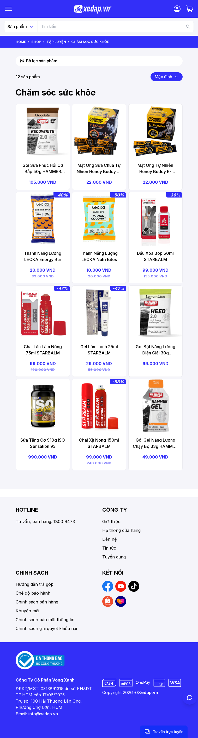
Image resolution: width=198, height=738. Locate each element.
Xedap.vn (148, 692)
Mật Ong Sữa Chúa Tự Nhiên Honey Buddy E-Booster (99, 169)
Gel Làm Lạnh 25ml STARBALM (99, 349)
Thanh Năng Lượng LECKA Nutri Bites (99, 256)
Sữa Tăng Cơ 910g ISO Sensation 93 (42, 443)
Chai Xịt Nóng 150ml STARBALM (99, 443)
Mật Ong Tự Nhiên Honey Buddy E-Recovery (155, 169)
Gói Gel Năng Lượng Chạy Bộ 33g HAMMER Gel (155, 443)
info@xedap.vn (43, 713)
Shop (36, 42)
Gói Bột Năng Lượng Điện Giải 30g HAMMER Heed (155, 350)
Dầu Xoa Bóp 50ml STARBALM (155, 256)
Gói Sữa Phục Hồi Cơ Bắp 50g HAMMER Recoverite (42, 169)
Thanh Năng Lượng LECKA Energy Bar (42, 256)
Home (21, 42)
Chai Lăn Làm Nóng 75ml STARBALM (43, 349)
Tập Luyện (56, 42)
